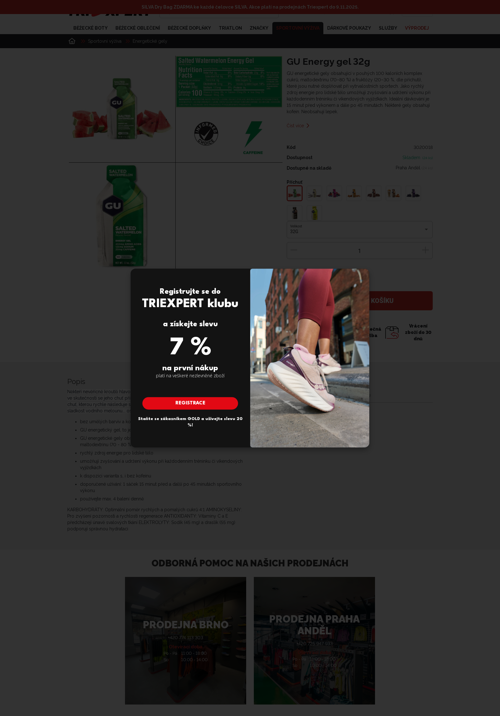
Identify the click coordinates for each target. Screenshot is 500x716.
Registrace (190, 403)
